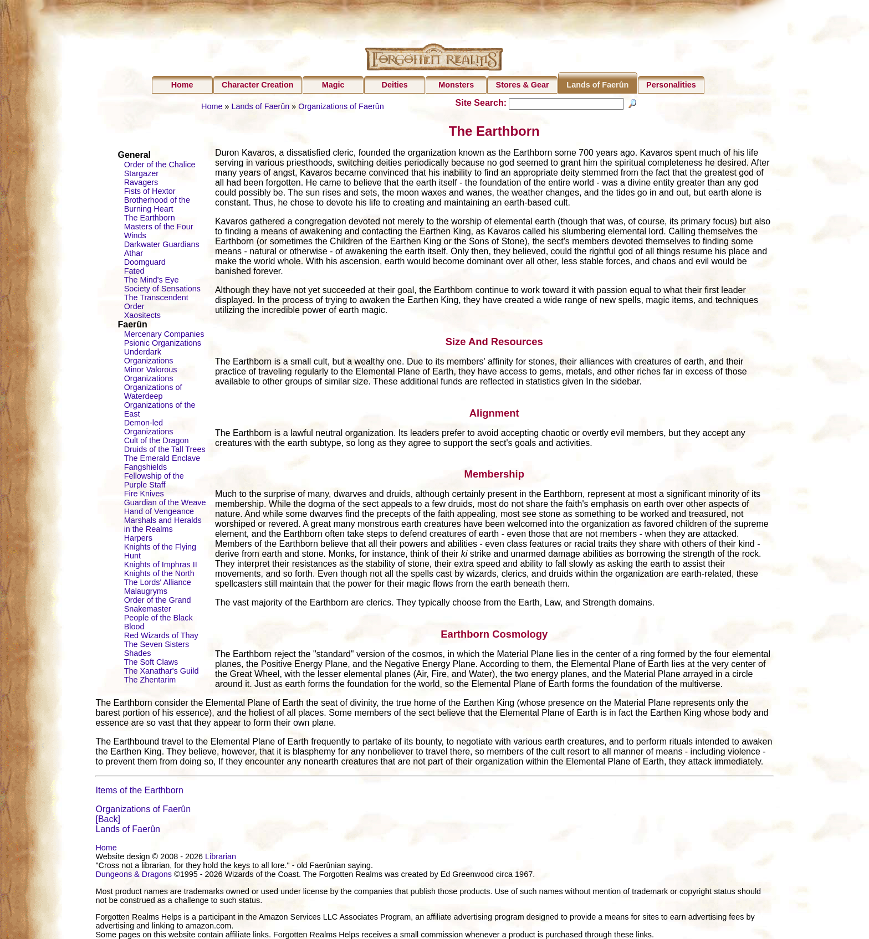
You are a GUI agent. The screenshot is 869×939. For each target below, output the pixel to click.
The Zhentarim (150, 679)
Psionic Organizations (162, 342)
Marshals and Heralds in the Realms (163, 524)
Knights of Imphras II (160, 564)
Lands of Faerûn (597, 84)
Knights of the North (159, 573)
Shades (137, 653)
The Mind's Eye (151, 279)
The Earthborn (149, 217)
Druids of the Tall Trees (165, 449)
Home (182, 84)
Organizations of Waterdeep (153, 392)
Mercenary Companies (164, 334)
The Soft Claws (151, 662)
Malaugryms (145, 591)
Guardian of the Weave (165, 502)
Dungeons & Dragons (133, 874)
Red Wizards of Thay (161, 635)
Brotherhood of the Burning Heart (157, 204)
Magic (333, 84)
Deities (395, 84)
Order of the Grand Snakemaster (157, 604)
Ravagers (141, 182)
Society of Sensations (162, 288)
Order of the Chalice (160, 164)
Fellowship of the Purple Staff (154, 480)
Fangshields (145, 467)
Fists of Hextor (150, 191)
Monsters (456, 84)
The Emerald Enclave (162, 458)
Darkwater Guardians (162, 244)
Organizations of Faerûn (341, 106)
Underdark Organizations (148, 356)
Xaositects (142, 315)
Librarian (220, 856)
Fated (134, 270)
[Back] (107, 819)
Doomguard (145, 262)
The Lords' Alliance (157, 582)
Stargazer (141, 173)
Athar (133, 253)
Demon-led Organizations (148, 427)
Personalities (671, 84)
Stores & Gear (522, 84)
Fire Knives (144, 493)
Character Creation (258, 84)
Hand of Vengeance (159, 511)
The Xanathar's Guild (161, 670)
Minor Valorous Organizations (150, 374)
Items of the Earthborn (139, 790)
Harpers (138, 537)
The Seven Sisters (157, 644)
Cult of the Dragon (156, 440)
